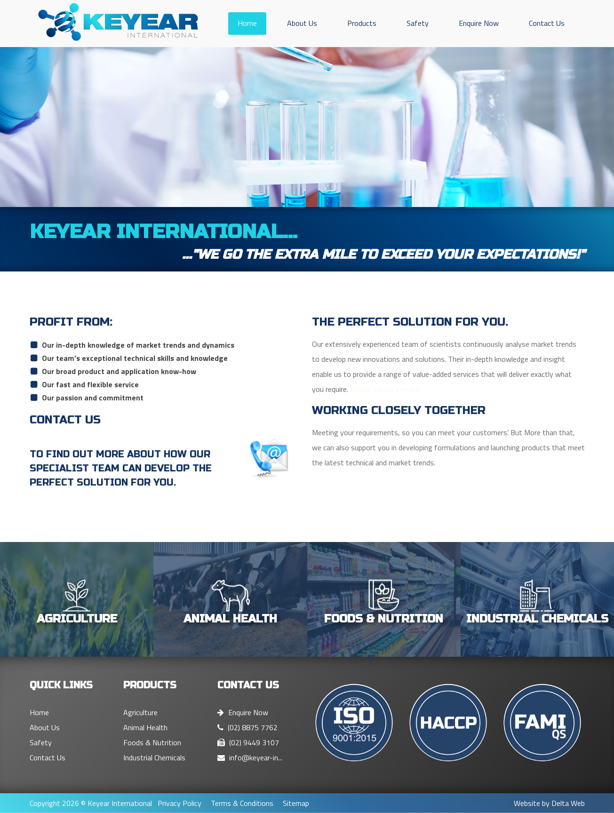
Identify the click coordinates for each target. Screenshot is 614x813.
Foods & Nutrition (152, 742)
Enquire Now (479, 23)
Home (247, 23)
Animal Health (145, 727)
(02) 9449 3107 (248, 742)
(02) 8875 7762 (247, 727)
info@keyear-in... (249, 757)
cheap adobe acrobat (386, 389)
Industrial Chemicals (154, 757)
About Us (302, 23)
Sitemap (296, 803)
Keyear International (120, 803)
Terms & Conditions (242, 803)
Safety (418, 23)
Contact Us (547, 23)
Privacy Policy (179, 803)
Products (361, 23)
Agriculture (140, 712)
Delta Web (568, 803)
